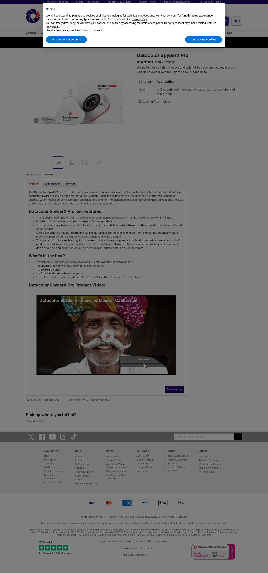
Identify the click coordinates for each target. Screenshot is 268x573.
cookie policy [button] (139, 19)
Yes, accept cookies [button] (203, 39)
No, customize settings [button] (66, 39)
